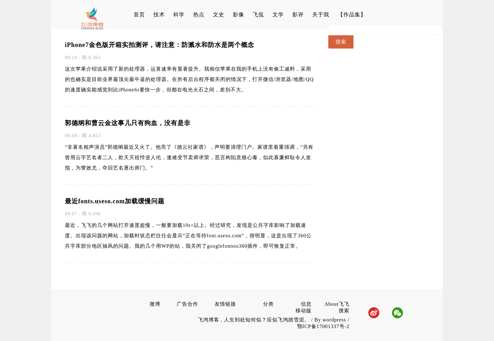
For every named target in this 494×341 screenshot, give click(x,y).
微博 (155, 304)
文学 (278, 15)
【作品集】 (352, 15)
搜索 (344, 310)
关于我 (320, 15)
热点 (198, 15)
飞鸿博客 (209, 319)
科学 (179, 15)
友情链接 (225, 304)
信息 (306, 304)
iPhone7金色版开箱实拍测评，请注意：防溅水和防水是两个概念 (159, 44)
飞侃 (258, 15)
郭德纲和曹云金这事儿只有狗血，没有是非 (128, 122)
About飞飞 (337, 304)
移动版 (304, 310)
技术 (159, 15)
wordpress (334, 319)
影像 (238, 15)
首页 (139, 15)
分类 (268, 304)
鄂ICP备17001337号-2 (323, 326)
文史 (218, 15)
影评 (298, 15)
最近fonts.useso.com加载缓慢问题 (114, 201)
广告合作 (187, 304)
